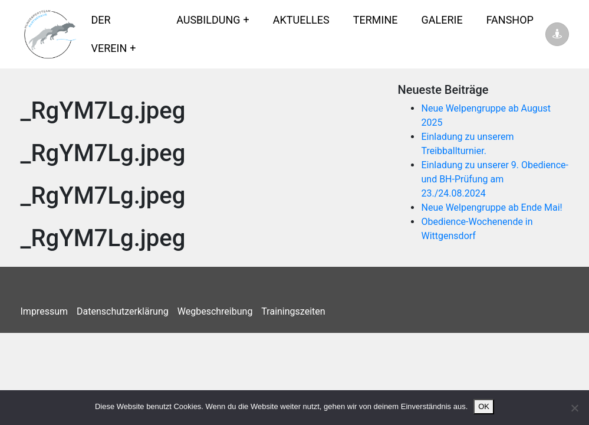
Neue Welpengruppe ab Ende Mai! (491, 207)
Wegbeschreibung (215, 311)
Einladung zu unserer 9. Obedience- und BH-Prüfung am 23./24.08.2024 (494, 179)
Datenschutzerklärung (123, 311)
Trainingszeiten (293, 311)
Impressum (44, 311)
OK (483, 406)
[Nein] (574, 408)
